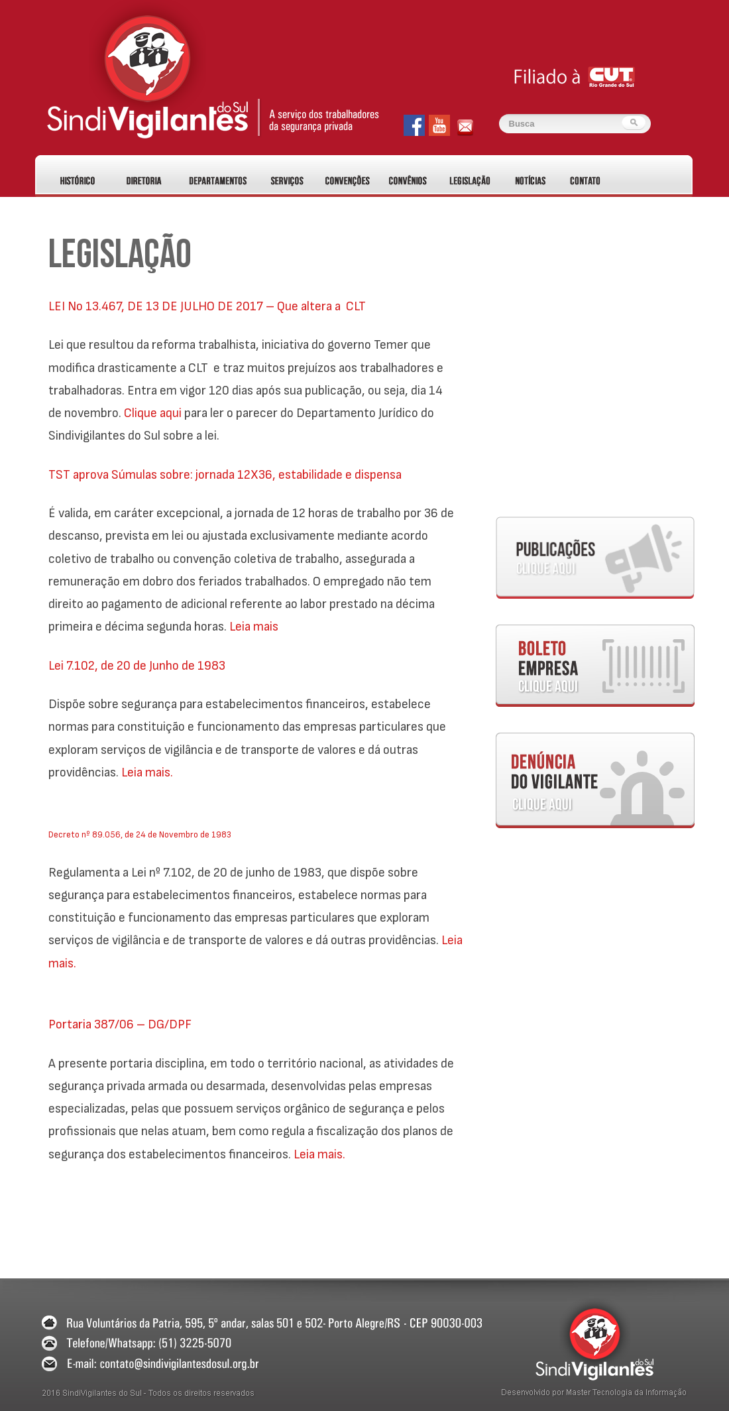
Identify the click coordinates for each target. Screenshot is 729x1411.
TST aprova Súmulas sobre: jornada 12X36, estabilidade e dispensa (225, 475)
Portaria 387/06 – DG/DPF (120, 1024)
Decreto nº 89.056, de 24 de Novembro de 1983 (139, 834)
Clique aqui (153, 413)
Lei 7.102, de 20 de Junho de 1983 (136, 666)
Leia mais (253, 627)
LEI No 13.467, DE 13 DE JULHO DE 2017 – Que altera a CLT (207, 306)
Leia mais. (147, 772)
